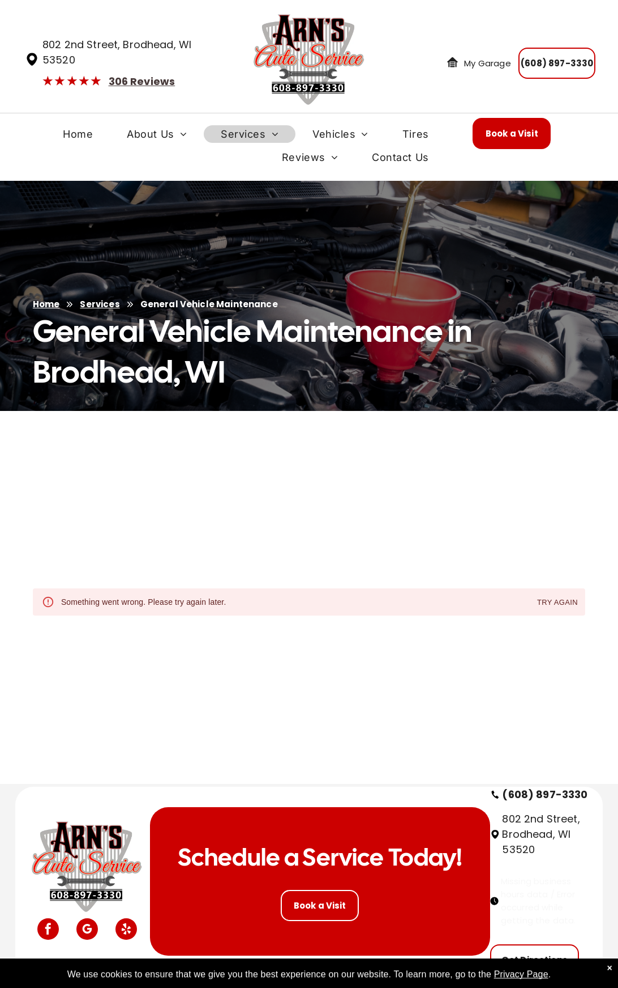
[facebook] (48, 930)
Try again (557, 603)
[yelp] (126, 930)
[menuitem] (78, 137)
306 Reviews (142, 81)
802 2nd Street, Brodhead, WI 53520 (541, 834)
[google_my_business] (87, 930)
